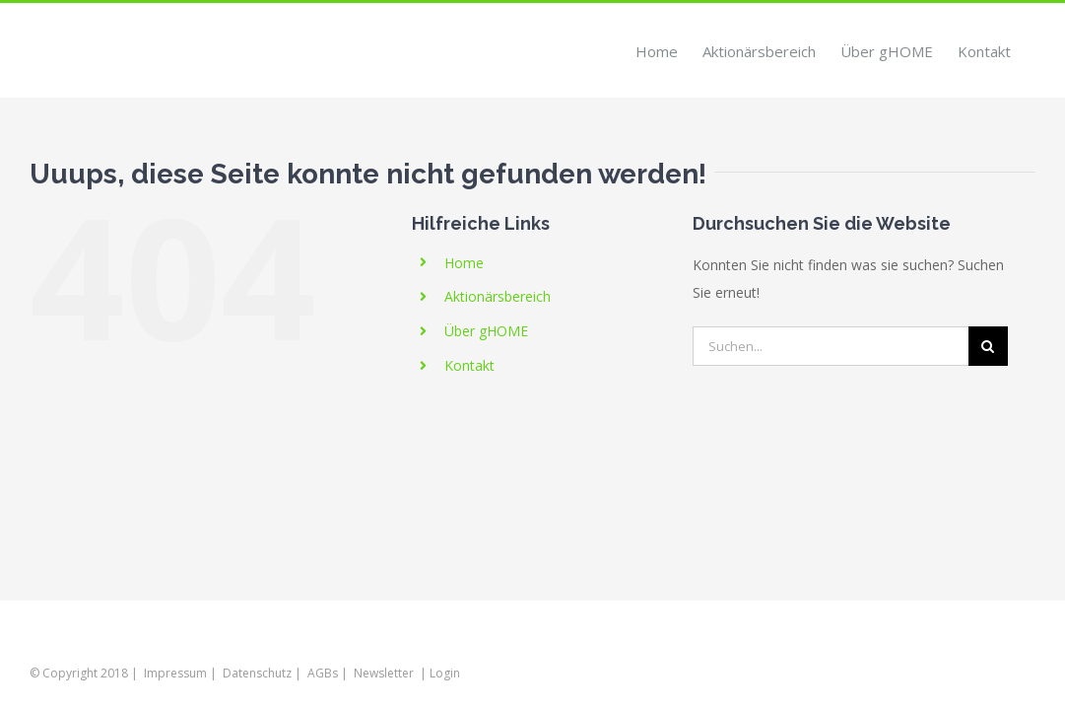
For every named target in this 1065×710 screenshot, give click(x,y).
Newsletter (384, 673)
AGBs (322, 673)
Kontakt (469, 365)
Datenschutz (257, 673)
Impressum (175, 673)
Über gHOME (486, 330)
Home (464, 262)
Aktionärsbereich (497, 296)
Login (445, 673)
